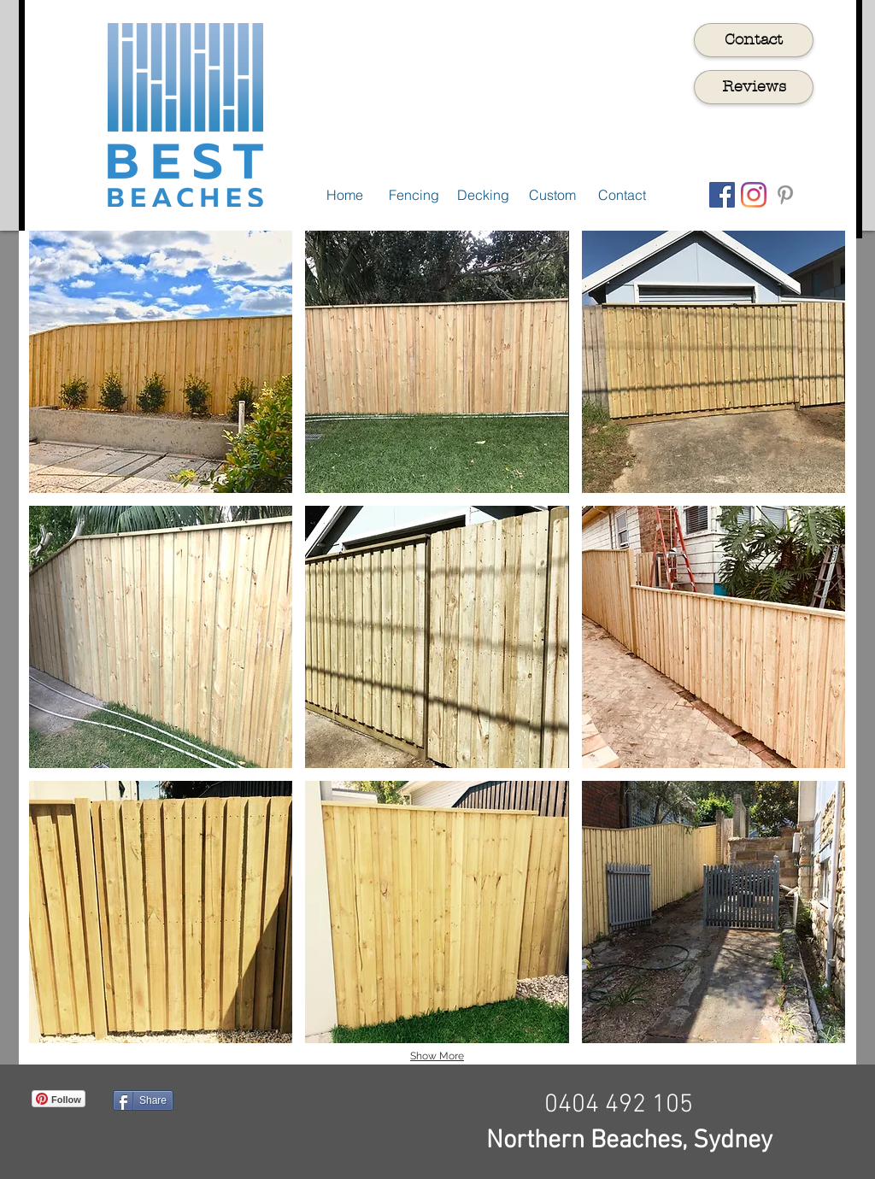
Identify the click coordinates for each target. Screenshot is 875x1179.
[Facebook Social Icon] (722, 195)
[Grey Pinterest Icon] (785, 195)
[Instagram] (753, 195)
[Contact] (753, 40)
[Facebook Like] (303, 1126)
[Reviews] (753, 87)
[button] (160, 362)
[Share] (143, 1100)
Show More (437, 1056)
